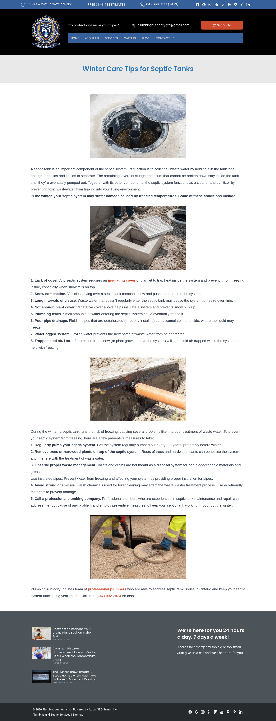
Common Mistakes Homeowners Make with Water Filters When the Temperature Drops (74, 654)
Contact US (175, 38)
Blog (154, 38)
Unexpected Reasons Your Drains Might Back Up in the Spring (72, 632)
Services (115, 38)
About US (95, 38)
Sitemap (78, 714)
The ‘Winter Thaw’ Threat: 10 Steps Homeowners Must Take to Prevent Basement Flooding (74, 675)
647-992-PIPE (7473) (162, 4)
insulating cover (121, 280)
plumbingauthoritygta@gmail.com (163, 25)
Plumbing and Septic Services (51, 714)
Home (76, 38)
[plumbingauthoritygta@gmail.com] (134, 25)
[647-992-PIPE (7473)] (142, 4)
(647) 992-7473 (108, 596)
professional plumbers (107, 589)
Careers (136, 38)
